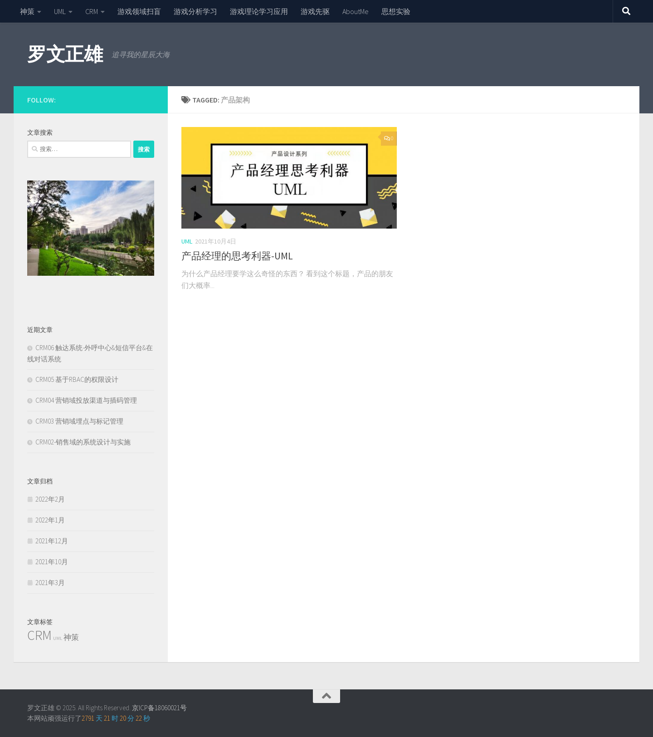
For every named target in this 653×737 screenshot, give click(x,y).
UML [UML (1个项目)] (57, 638)
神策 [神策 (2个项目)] (71, 637)
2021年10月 (51, 561)
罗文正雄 (64, 54)
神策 (27, 11)
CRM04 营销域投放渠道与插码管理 (86, 400)
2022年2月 (50, 499)
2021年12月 (51, 541)
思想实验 (395, 11)
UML (60, 11)
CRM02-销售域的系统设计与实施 (83, 442)
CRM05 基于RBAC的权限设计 (76, 379)
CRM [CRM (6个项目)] (39, 635)
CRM (91, 11)
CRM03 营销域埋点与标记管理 (79, 421)
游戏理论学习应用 (259, 11)
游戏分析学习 (195, 11)
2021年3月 (50, 582)
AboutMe (355, 11)
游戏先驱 (315, 11)
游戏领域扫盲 (139, 11)
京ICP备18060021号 (159, 707)
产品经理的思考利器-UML (237, 255)
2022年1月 (50, 520)
